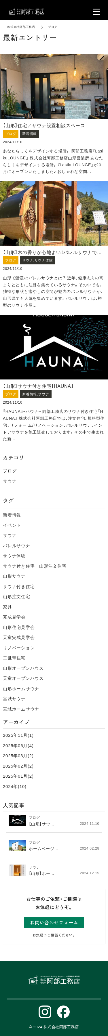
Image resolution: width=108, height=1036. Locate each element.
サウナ (9, 481)
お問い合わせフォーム (54, 922)
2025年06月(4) (18, 745)
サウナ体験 (14, 555)
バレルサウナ (16, 545)
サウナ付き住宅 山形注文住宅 (35, 566)
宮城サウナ (14, 698)
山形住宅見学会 (19, 627)
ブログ (9, 470)
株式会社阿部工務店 (21, 26)
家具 (7, 606)
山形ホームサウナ (21, 688)
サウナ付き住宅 (19, 586)
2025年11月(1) (18, 735)
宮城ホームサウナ (21, 709)
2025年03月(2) (18, 755)
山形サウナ (14, 576)
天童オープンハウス (23, 678)
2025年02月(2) (18, 766)
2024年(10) (14, 786)
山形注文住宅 (16, 596)
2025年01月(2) (18, 776)
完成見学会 (14, 617)
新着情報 (12, 514)
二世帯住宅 (14, 657)
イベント (12, 525)
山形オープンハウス (23, 668)
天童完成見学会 (19, 637)
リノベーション (19, 647)
